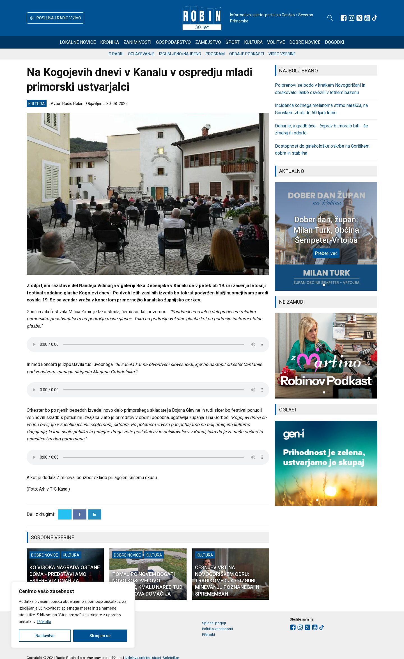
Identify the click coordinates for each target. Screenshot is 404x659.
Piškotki (44, 621)
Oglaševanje (141, 54)
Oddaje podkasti (246, 54)
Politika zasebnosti (217, 629)
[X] (65, 514)
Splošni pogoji (214, 623)
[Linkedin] (94, 514)
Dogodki (334, 42)
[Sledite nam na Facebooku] (343, 18)
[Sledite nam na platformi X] (359, 18)
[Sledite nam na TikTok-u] (374, 18)
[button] (55, 18)
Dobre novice (304, 42)
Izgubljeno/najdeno (180, 54)
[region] (73, 615)
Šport (233, 42)
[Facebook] (79, 514)
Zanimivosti (137, 42)
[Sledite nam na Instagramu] (351, 18)
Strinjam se (100, 635)
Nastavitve (44, 635)
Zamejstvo (208, 42)
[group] (326, 356)
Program (215, 54)
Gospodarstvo (173, 42)
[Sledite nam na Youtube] (367, 18)
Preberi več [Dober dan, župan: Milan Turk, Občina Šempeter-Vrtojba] (326, 253)
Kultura (253, 42)
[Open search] (330, 18)
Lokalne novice (78, 42)
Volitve (276, 42)
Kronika (109, 42)
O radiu (116, 54)
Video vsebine (282, 54)
